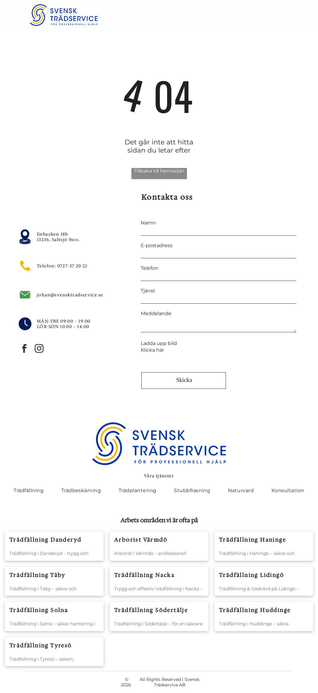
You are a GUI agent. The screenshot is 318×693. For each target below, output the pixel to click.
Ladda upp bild (159, 343)
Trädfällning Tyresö (40, 645)
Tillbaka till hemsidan (159, 171)
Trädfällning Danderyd (45, 539)
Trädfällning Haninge (252, 539)
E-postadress (156, 245)
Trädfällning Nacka (144, 575)
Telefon (149, 268)
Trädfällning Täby (37, 575)
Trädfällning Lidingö (251, 575)
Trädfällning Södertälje (151, 610)
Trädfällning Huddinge (255, 610)
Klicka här (152, 350)
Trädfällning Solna (38, 610)
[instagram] (39, 349)
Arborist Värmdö (140, 539)
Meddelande (156, 313)
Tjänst (148, 291)
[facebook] (24, 349)
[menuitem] (143, 10)
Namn (148, 223)
